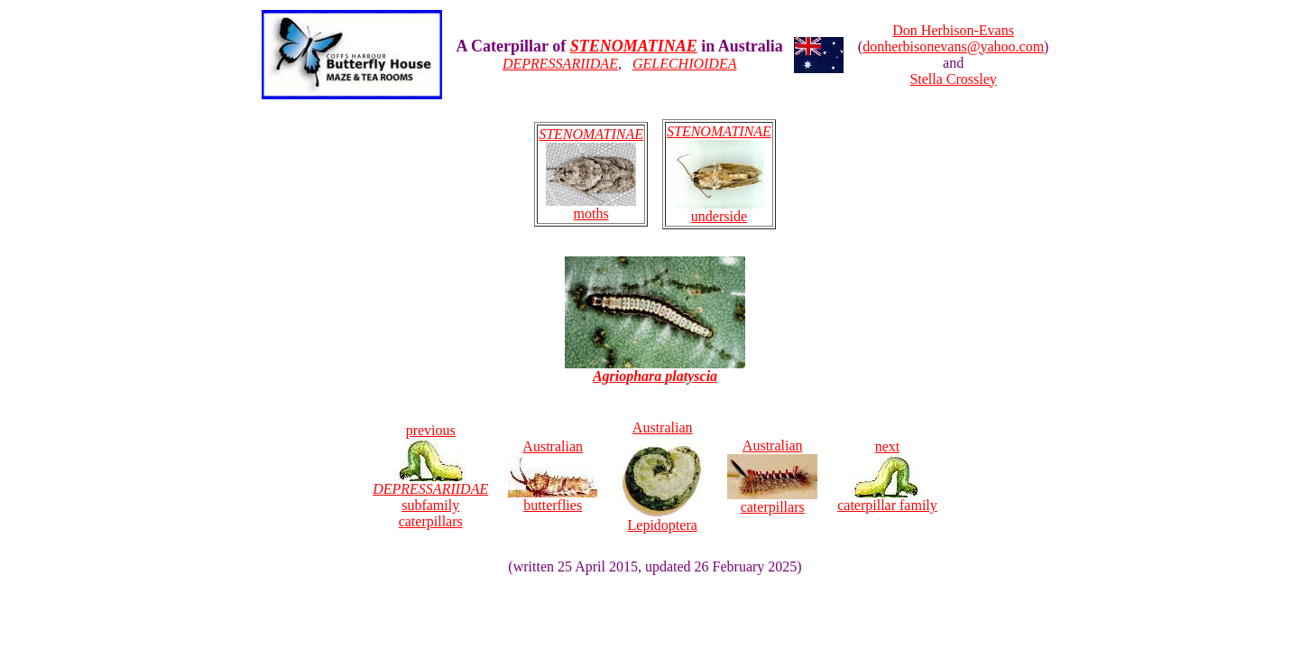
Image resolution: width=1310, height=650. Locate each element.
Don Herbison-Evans (953, 30)
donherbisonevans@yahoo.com (953, 46)
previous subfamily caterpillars (430, 475)
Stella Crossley (952, 79)
